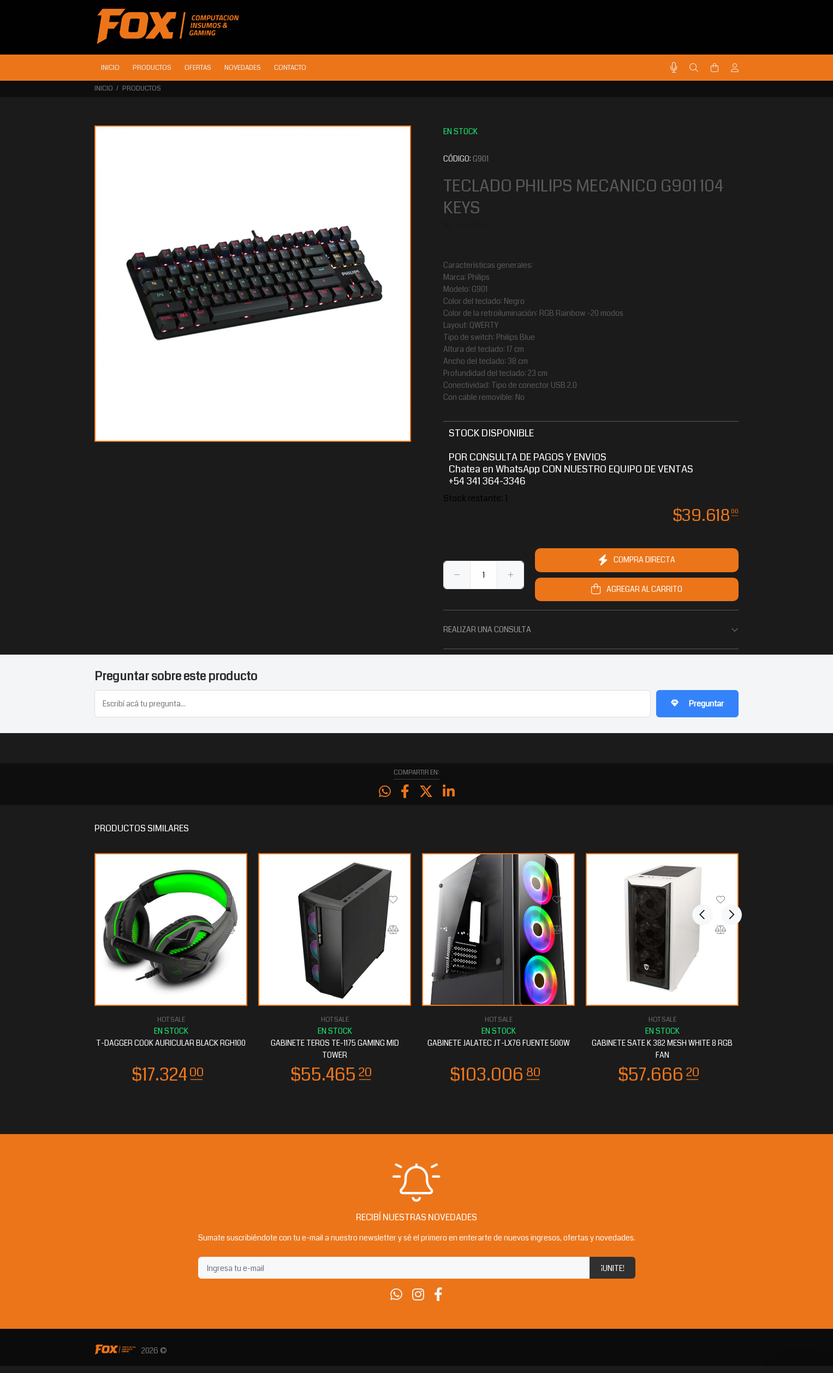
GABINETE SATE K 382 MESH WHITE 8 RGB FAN (662, 1056)
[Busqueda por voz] (673, 67)
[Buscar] (694, 68)
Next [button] (728, 834)
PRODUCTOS (141, 88)
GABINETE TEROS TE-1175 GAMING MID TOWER (335, 1056)
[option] (171, 974)
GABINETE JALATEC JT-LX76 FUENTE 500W (498, 1050)
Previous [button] (702, 834)
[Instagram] (418, 1302)
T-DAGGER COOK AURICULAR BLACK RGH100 (171, 1050)
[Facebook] (438, 1302)
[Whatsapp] (396, 1302)
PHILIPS (470, 225)
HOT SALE (171, 1027)
